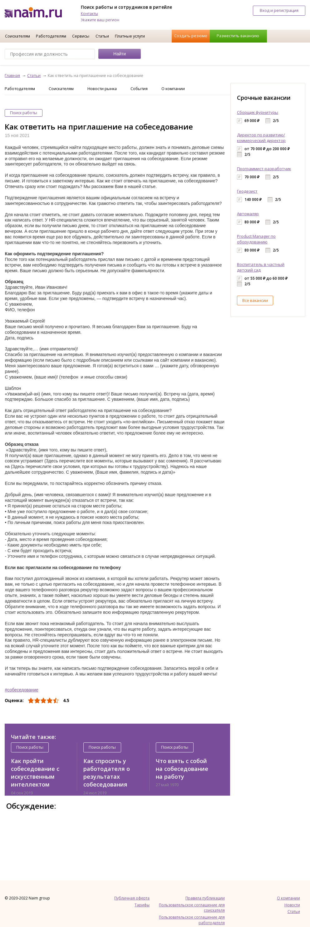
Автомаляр (248, 213)
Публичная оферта (132, 898)
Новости (292, 905)
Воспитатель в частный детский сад (260, 267)
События (139, 88)
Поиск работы (23, 112)
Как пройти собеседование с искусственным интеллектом (35, 772)
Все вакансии (255, 300)
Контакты (89, 13)
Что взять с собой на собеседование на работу (182, 769)
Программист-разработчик (264, 168)
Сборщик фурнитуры (257, 112)
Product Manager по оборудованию (256, 239)
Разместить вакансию (238, 35)
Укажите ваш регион (100, 20)
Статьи (102, 36)
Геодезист (247, 191)
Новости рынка (102, 88)
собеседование (22, 689)
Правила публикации (205, 898)
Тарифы (142, 905)
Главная (12, 75)
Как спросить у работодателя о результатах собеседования (106, 772)
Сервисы (80, 36)
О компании (173, 88)
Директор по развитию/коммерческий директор (261, 137)
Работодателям (51, 36)
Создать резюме (190, 35)
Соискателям (17, 36)
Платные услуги (130, 36)
